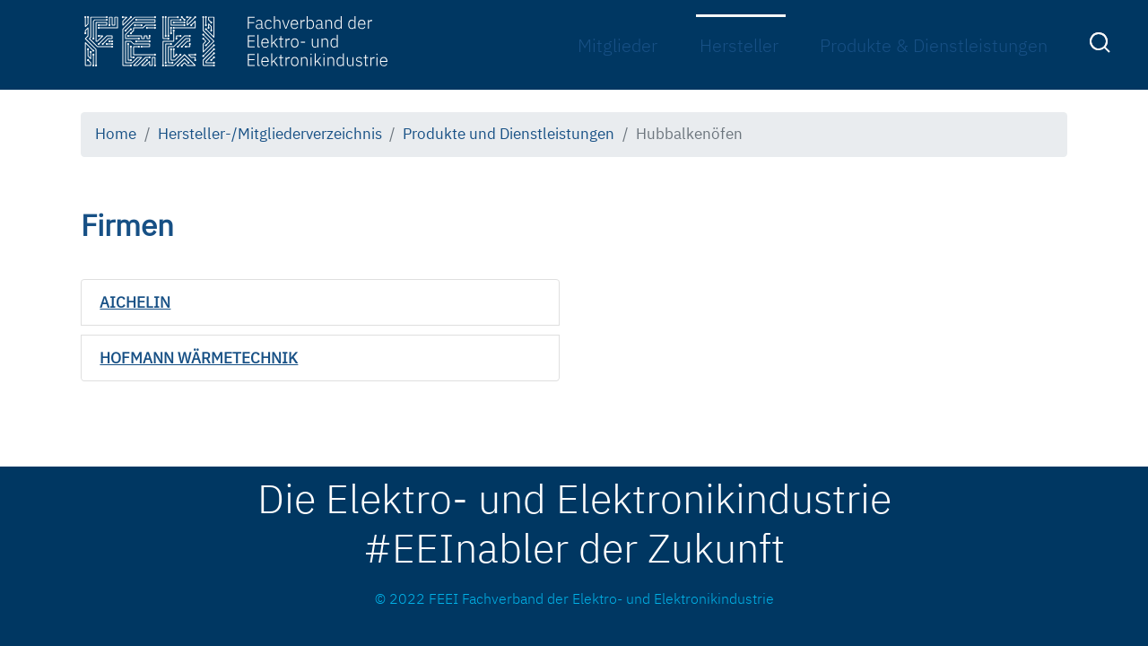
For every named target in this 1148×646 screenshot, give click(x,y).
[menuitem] (1102, 46)
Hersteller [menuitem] (739, 45)
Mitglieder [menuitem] (617, 45)
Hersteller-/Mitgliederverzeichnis (270, 134)
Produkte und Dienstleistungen (508, 134)
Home (115, 134)
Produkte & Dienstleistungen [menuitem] (934, 45)
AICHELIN (135, 302)
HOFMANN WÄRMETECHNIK (199, 358)
